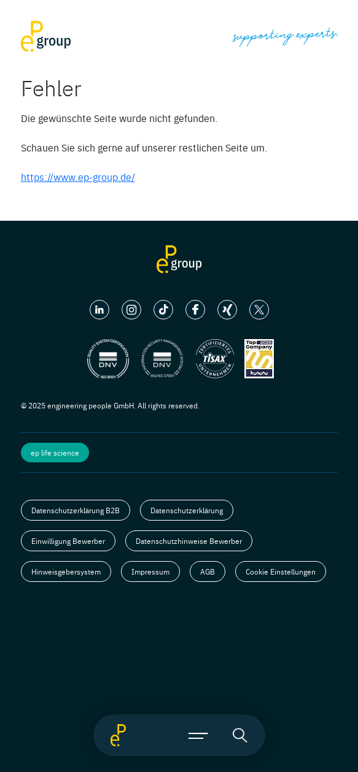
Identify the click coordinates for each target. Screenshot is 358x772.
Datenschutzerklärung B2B (75, 510)
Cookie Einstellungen (281, 571)
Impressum (150, 571)
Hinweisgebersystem (66, 571)
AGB (207, 571)
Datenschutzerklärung (186, 510)
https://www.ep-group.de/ (78, 176)
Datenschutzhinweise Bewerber (189, 541)
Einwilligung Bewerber (68, 541)
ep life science (55, 452)
